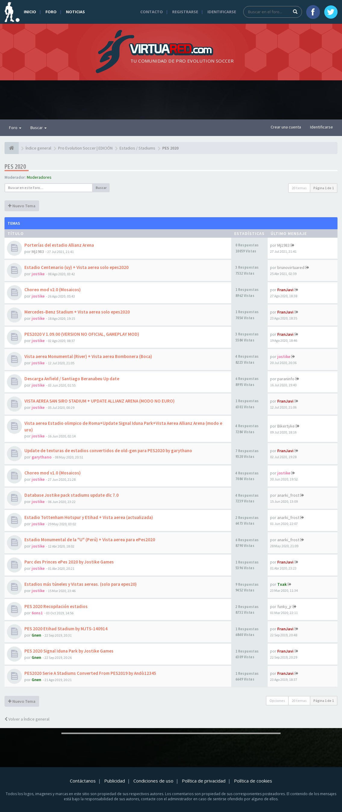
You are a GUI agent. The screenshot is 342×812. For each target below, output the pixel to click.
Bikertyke (286, 426)
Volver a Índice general (27, 719)
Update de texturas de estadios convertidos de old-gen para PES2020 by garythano (108, 450)
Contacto (151, 11)
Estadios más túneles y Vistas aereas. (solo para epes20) (80, 584)
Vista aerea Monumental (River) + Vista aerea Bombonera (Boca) (88, 356)
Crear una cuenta (286, 127)
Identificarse (221, 11)
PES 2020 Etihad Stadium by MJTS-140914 (65, 628)
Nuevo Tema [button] (22, 205)
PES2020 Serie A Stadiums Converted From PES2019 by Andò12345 (90, 673)
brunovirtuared (290, 267)
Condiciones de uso (153, 781)
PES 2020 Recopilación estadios (56, 606)
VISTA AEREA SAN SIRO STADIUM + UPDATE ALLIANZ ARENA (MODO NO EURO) (99, 401)
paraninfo (285, 378)
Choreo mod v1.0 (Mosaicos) (52, 473)
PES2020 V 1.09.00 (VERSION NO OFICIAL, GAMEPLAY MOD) (81, 334)
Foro (51, 11)
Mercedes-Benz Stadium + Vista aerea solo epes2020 (77, 312)
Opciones (277, 700)
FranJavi (285, 289)
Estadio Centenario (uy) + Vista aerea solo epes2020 (76, 267)
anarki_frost (288, 495)
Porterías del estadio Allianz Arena (59, 245)
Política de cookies (253, 781)
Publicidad (114, 781)
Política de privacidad (203, 781)
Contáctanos (83, 781)
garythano (41, 457)
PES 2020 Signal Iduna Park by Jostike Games (68, 651)
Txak (282, 584)
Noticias (75, 11)
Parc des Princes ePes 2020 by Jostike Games (69, 562)
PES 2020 (15, 166)
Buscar (38, 127)
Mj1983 (38, 251)
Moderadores (39, 177)
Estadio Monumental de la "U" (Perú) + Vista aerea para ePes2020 (89, 539)
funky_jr (284, 606)
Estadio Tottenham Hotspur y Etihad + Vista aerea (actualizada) (88, 517)
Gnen (36, 635)
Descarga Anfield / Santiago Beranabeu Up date (71, 378)
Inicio (30, 11)
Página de (323, 188)
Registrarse (185, 11)
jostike (38, 273)
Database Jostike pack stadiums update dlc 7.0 (71, 495)
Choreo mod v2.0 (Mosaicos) (52, 289)
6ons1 (37, 613)
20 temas (299, 188)
